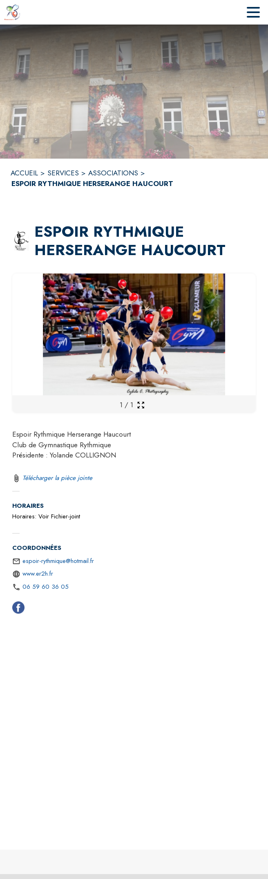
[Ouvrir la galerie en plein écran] (140, 405)
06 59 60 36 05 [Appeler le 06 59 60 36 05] (45, 586)
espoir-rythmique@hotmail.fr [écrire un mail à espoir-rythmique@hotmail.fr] (58, 560)
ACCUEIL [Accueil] (24, 173)
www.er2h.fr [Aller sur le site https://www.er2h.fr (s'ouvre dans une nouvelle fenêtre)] (37, 573)
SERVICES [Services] (63, 173)
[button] (21, 241)
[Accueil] (12, 12)
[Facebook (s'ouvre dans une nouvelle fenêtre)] (18, 609)
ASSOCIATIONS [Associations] (113, 173)
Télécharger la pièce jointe (57, 477)
